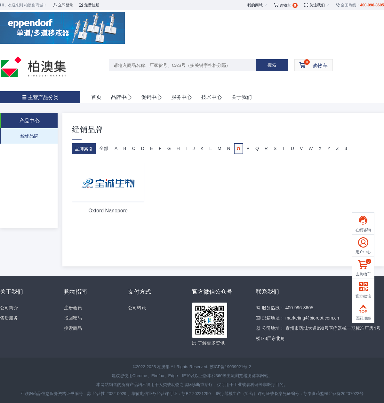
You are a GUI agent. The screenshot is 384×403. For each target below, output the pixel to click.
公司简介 (9, 307)
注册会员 (73, 307)
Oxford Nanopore (108, 210)
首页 (96, 97)
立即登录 (63, 5)
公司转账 (137, 307)
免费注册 (89, 5)
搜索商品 (73, 328)
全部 (103, 148)
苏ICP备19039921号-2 (230, 366)
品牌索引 (84, 148)
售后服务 (9, 317)
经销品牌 (29, 135)
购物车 (286, 5)
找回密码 (73, 317)
